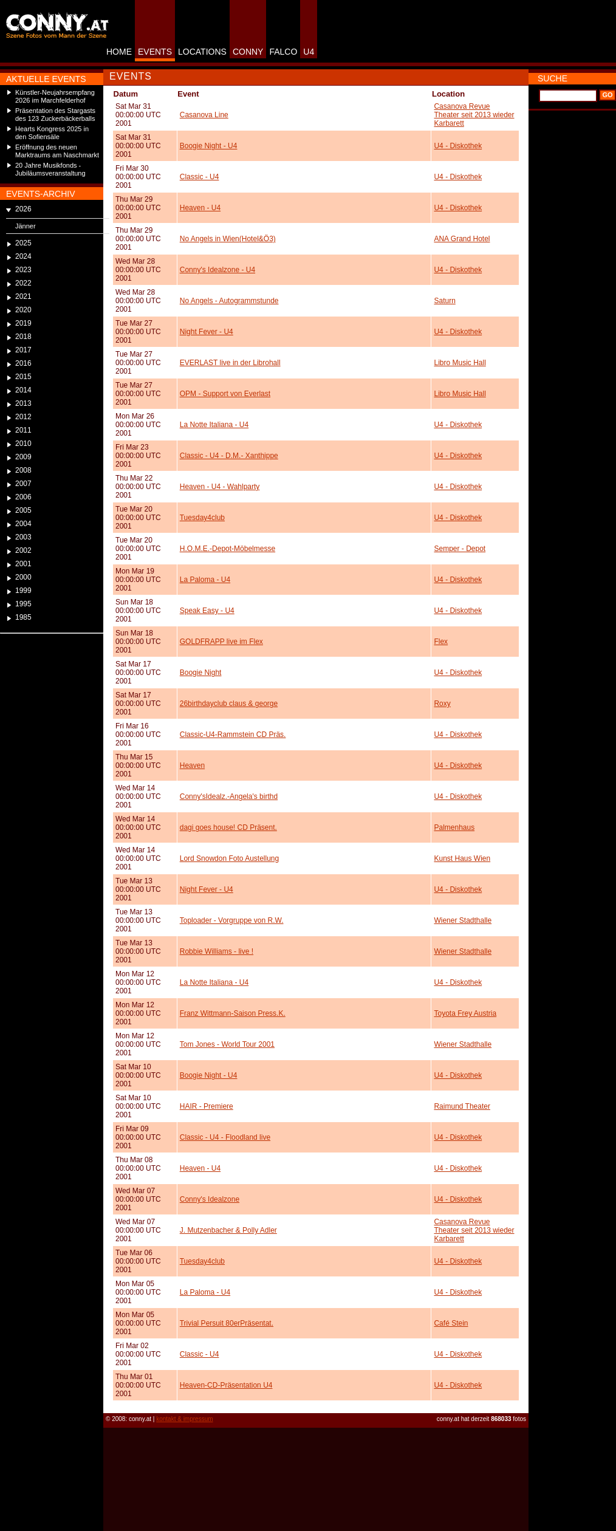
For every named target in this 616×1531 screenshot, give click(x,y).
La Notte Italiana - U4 (214, 424)
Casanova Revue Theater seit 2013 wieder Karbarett (474, 115)
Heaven (192, 765)
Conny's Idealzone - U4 (217, 269)
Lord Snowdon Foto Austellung (229, 858)
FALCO (283, 52)
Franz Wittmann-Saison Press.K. (233, 1013)
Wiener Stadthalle (462, 920)
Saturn (444, 300)
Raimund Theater (462, 1106)
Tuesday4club (202, 517)
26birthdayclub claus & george (229, 703)
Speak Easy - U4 (207, 610)
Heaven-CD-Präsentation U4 (226, 1385)
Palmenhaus (454, 827)
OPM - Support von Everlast (225, 393)
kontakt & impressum (184, 1419)
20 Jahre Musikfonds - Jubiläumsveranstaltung (50, 169)
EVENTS (155, 52)
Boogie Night (201, 672)
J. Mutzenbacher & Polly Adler (228, 1230)
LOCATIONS (202, 52)
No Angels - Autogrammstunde (229, 300)
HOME (119, 52)
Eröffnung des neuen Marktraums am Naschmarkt (57, 151)
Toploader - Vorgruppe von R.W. (232, 920)
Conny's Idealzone (209, 1199)
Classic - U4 (199, 177)
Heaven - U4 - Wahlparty (220, 486)
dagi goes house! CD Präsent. (228, 827)
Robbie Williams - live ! (216, 951)
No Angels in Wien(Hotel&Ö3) (228, 239)
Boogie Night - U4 (209, 146)
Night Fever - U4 (206, 331)
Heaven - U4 (200, 208)
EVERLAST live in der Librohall (230, 362)
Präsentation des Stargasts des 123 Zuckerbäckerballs (55, 114)
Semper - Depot (459, 548)
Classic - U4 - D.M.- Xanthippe (229, 455)
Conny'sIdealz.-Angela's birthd (229, 796)
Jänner (25, 226)
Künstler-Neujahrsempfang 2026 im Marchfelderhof (55, 96)
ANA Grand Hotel (462, 239)
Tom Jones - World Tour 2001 (227, 1044)
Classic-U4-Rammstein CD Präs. (233, 734)
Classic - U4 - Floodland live (225, 1137)
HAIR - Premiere (206, 1106)
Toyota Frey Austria (465, 1013)
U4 (308, 52)
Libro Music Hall (459, 362)
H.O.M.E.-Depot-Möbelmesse (227, 548)
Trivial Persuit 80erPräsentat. (226, 1323)
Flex (441, 641)
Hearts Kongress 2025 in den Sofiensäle (52, 132)
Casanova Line (204, 115)
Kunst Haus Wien (462, 858)
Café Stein (451, 1323)
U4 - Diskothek (458, 146)
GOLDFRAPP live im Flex (221, 641)
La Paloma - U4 (205, 579)
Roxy (442, 703)
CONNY (248, 52)
